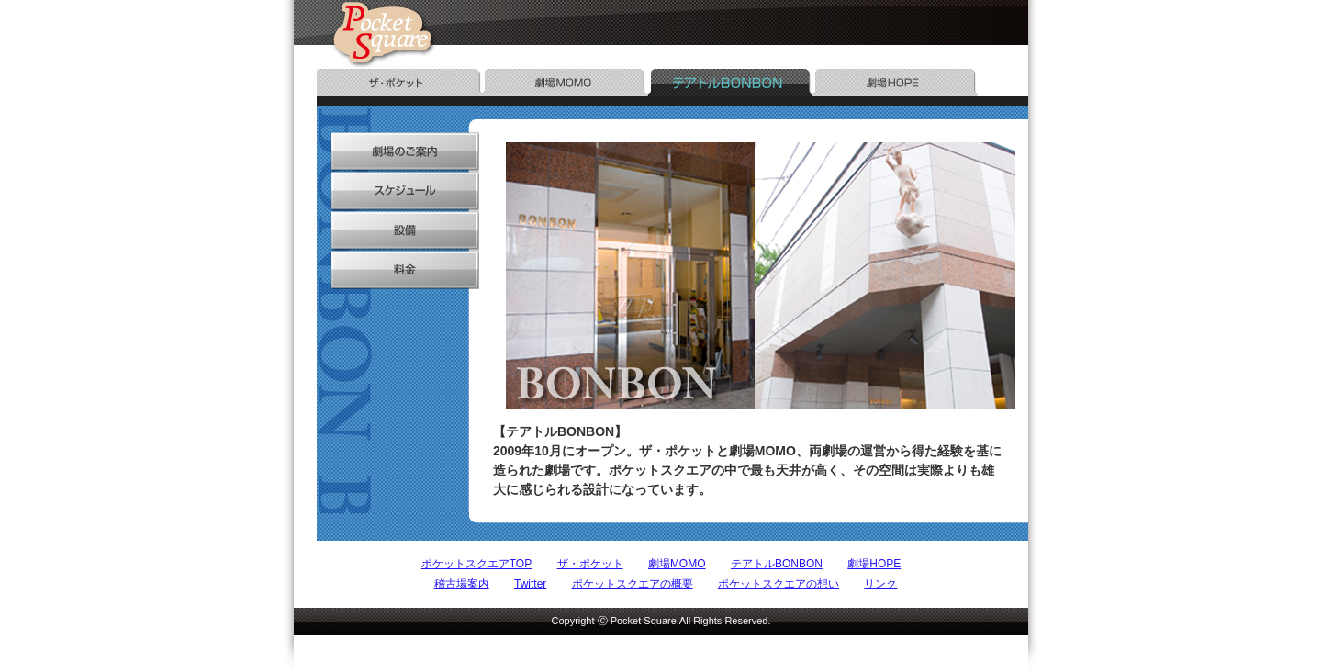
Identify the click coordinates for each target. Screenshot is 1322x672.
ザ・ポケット (590, 563)
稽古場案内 (461, 583)
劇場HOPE (874, 563)
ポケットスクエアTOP (476, 563)
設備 (398, 230)
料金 (398, 269)
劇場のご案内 (398, 151)
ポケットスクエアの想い (778, 583)
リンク (880, 583)
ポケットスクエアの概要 (632, 583)
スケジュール (398, 190)
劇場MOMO (677, 563)
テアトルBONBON (777, 563)
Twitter (530, 583)
